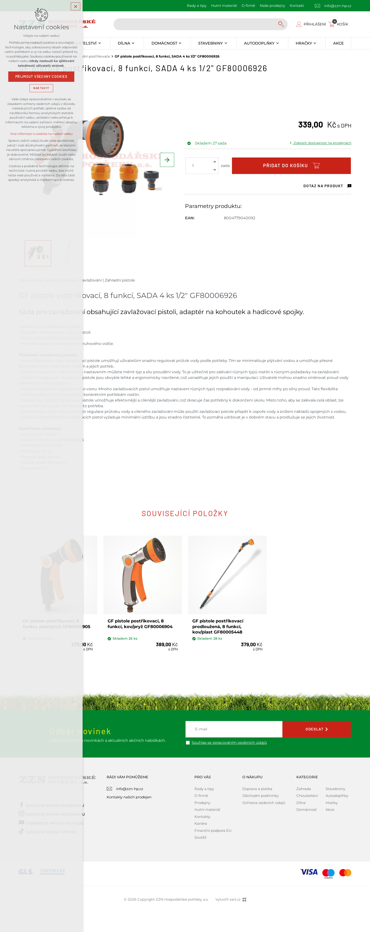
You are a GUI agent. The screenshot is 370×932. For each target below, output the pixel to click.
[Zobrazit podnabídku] (99, 43)
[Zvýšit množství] (214, 162)
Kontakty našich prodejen (129, 797)
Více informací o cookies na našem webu (41, 134)
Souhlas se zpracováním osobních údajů (229, 742)
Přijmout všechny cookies (41, 77)
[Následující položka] (167, 160)
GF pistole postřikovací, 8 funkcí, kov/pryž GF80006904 (140, 623)
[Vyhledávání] (282, 24)
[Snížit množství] (214, 170)
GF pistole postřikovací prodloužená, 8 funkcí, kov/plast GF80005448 (218, 626)
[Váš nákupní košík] (339, 24)
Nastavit (41, 88)
